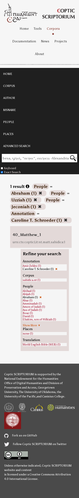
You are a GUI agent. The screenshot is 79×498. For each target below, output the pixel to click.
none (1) (28, 333)
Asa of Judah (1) (32, 310)
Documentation (24, 41)
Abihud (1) (29, 291)
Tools (38, 29)
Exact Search (11, 172)
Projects (60, 41)
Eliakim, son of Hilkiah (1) (39, 319)
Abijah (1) (28, 294)
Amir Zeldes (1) (32, 265)
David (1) (28, 316)
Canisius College (53, 396)
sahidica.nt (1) (31, 280)
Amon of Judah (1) (34, 306)
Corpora (53, 29)
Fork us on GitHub (20, 435)
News (45, 41)
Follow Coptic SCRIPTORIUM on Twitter (35, 444)
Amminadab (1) (32, 303)
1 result (19, 186)
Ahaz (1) (27, 300)
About (39, 54)
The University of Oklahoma (37, 392)
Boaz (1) (28, 313)
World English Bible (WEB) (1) (41, 344)
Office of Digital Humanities (23, 383)
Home (24, 29)
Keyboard (8, 168)
